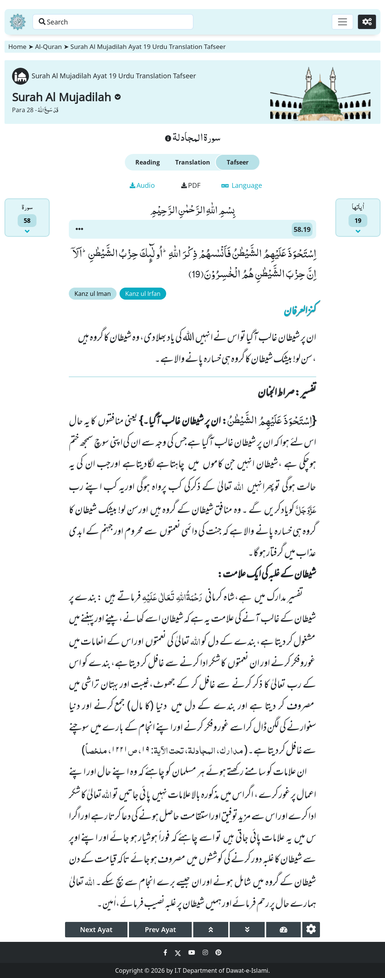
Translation (192, 162)
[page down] (247, 929)
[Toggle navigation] (342, 22)
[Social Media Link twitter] (178, 952)
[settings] (311, 929)
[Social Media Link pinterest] (218, 952)
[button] (79, 229)
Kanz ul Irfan (143, 293)
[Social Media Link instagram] (206, 952)
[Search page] (117, 22)
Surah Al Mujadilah (66, 97)
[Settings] (367, 22)
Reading (147, 162)
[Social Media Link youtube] (192, 952)
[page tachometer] (283, 929)
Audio (142, 185)
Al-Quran (48, 46)
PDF (190, 185)
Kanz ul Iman (92, 293)
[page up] (210, 929)
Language (241, 185)
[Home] (17, 22)
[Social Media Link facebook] (166, 952)
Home (17, 46)
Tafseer (238, 162)
